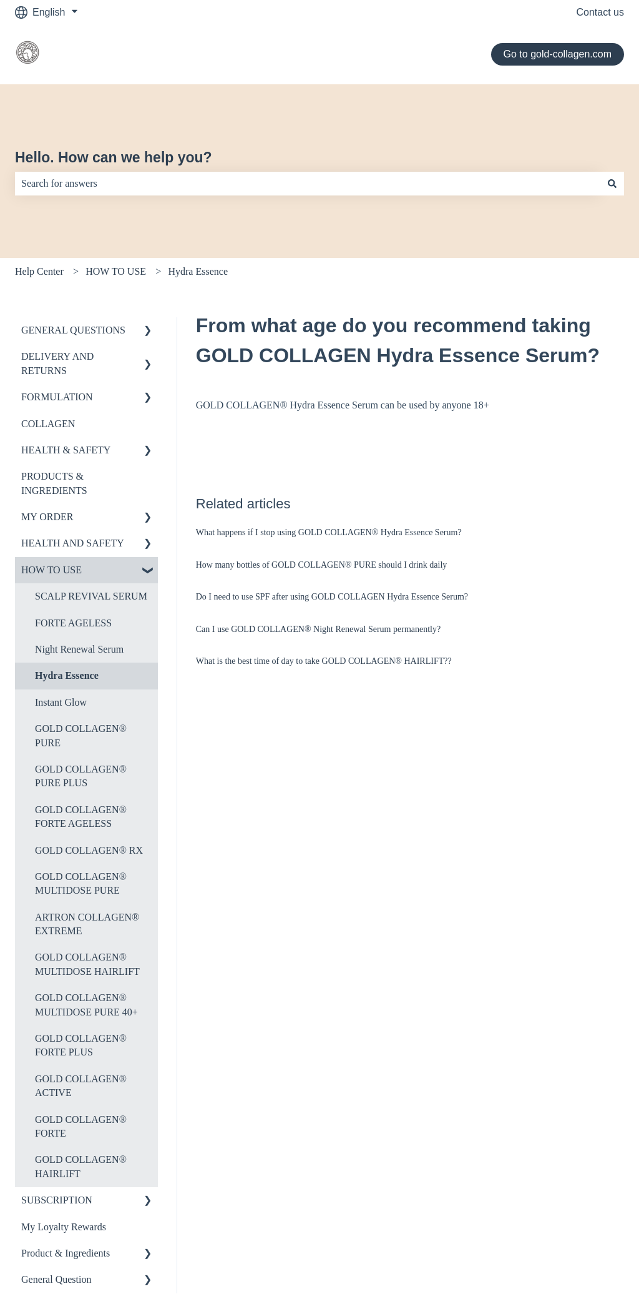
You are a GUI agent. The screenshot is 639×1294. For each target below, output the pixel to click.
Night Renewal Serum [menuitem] (79, 649)
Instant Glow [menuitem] (61, 702)
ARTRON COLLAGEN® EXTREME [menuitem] (87, 924)
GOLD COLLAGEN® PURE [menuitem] (81, 735)
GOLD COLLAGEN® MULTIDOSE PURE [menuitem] (81, 883)
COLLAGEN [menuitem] (48, 423)
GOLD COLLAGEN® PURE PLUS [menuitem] (81, 776)
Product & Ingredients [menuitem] (65, 1253)
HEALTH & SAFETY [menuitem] (65, 450)
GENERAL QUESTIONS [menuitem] (73, 330)
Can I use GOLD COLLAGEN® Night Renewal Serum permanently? (318, 629)
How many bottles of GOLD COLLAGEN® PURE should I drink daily (321, 565)
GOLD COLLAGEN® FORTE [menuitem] (81, 1126)
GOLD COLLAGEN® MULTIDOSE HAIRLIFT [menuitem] (87, 964)
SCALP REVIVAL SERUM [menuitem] (91, 596)
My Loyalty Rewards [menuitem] (63, 1227)
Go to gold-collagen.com (558, 54)
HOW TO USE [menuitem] (51, 570)
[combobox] (307, 183)
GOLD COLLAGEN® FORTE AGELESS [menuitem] (81, 816)
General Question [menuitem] (56, 1279)
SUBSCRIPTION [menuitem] (56, 1200)
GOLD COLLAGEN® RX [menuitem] (89, 850)
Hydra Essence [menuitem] (67, 675)
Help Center (39, 271)
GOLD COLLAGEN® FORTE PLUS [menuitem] (81, 1045)
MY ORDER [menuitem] (47, 516)
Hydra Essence (198, 271)
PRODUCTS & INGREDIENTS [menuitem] (54, 483)
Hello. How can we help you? (113, 157)
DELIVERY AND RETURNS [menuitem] (57, 363)
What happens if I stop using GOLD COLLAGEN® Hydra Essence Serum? (329, 532)
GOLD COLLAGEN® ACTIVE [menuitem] (81, 1086)
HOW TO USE (115, 271)
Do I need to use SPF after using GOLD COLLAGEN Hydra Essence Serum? (332, 596)
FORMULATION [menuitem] (57, 397)
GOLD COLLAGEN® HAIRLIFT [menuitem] (81, 1166)
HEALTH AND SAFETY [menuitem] (72, 543)
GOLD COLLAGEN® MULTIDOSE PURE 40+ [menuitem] (86, 1004)
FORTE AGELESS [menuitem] (73, 623)
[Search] (612, 183)
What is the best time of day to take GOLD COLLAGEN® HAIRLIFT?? (324, 661)
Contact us (600, 12)
